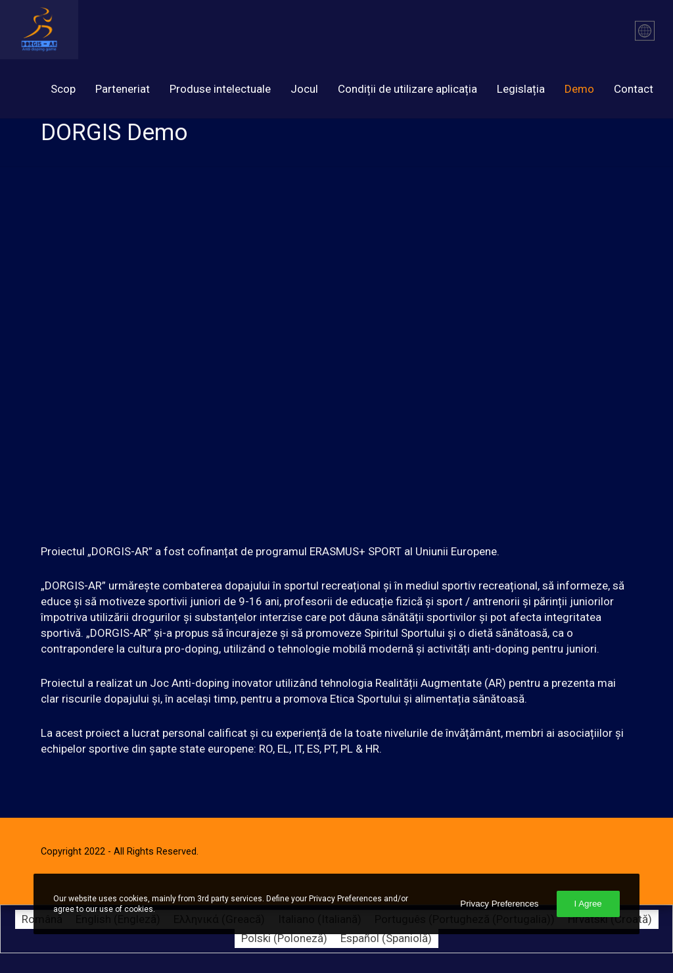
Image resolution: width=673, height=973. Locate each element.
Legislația (521, 88)
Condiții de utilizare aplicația (407, 88)
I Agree (588, 904)
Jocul (304, 88)
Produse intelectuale (220, 88)
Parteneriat (122, 88)
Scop (63, 88)
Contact (633, 88)
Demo (579, 88)
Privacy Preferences (499, 904)
